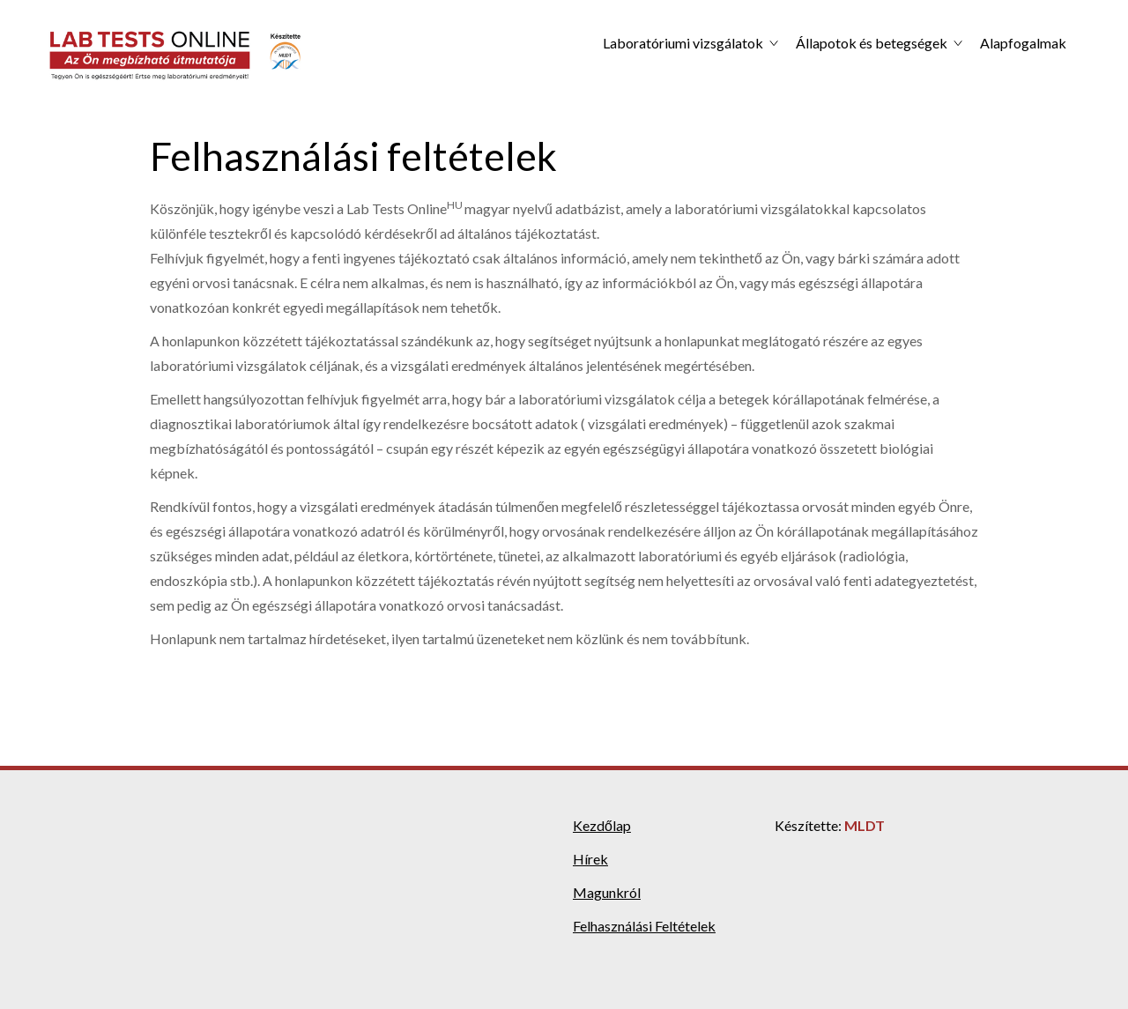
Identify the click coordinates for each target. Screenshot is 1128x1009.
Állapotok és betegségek (871, 42)
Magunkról (607, 892)
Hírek (590, 858)
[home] (176, 55)
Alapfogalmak (1023, 42)
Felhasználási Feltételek (644, 925)
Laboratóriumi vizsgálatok (683, 42)
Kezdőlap (602, 825)
